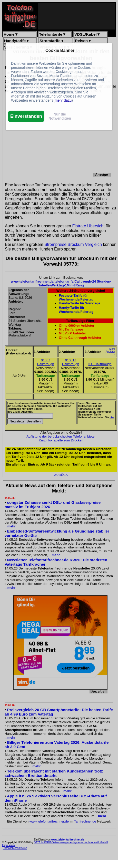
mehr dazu (63, 100)
